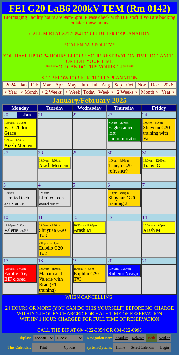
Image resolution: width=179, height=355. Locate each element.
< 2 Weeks (51, 92)
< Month (29, 92)
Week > (105, 92)
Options (70, 347)
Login (164, 347)
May (71, 84)
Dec (155, 84)
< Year (11, 92)
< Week (72, 92)
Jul (95, 84)
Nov (142, 84)
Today (89, 92)
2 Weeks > (127, 92)
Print (43, 347)
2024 (11, 84)
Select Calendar (142, 347)
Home (120, 347)
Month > (149, 92)
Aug (106, 84)
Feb (34, 84)
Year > (168, 92)
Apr (59, 84)
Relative (138, 338)
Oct (129, 84)
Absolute (121, 338)
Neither (164, 338)
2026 (168, 84)
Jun (84, 84)
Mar (47, 84)
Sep (118, 84)
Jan (23, 84)
